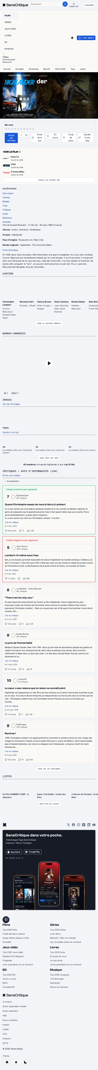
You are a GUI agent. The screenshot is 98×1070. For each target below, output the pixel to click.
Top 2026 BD (9, 974)
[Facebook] (73, 826)
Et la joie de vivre (58, 956)
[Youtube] (93, 826)
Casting (8, 273)
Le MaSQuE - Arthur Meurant (28, 589)
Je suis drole (56, 960)
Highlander (43, 76)
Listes (7, 776)
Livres (54, 947)
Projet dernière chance (14, 934)
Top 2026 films (10, 929)
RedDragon (21, 724)
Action (15, 229)
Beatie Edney (78, 301)
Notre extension (10, 1011)
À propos (7, 1001)
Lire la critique (11, 522)
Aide (5, 1015)
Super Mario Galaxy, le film (16, 938)
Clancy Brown (44, 301)
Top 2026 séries (58, 929)
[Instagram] (78, 826)
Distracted (55, 983)
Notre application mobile (14, 1006)
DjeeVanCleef (22, 495)
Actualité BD (9, 987)
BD (5, 970)
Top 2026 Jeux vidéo (13, 952)
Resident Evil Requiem (13, 956)
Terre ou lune (9, 979)
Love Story (55, 934)
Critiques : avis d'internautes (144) (30, 471)
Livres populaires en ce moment (65, 964)
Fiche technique (10, 250)
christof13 (22, 679)
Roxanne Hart (27, 301)
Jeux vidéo (10, 947)
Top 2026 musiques (59, 974)
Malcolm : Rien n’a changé (63, 938)
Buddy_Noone (22, 634)
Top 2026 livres (57, 952)
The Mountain (57, 979)
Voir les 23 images (11, 404)
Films (6, 925)
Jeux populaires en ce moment (18, 964)
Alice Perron (22, 546)
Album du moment (59, 987)
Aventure (23, 229)
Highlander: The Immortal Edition (36, 245)
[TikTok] (83, 826)
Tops (6, 427)
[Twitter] (68, 826)
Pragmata (7, 960)
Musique (56, 970)
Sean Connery (61, 301)
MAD (5, 983)
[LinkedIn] (88, 826)
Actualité (7, 942)
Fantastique (34, 229)
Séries (54, 925)
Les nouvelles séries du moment (65, 942)
